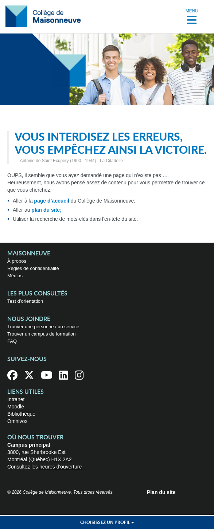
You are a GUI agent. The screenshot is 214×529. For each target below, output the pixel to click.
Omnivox (17, 421)
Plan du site (161, 492)
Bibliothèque (21, 414)
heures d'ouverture (60, 467)
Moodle (15, 407)
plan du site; (46, 210)
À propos (16, 261)
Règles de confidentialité (33, 268)
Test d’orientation (25, 301)
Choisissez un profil (107, 522)
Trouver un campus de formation (41, 334)
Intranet (15, 399)
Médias (15, 275)
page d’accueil (51, 201)
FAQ (12, 341)
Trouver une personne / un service (43, 326)
